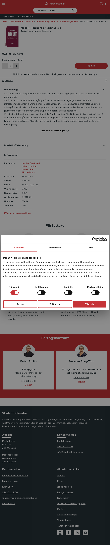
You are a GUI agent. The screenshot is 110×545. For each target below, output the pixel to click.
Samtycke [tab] (19, 247)
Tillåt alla (89, 304)
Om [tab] (91, 247)
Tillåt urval (55, 304)
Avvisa (20, 304)
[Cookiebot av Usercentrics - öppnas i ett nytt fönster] (94, 239)
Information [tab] (55, 247)
